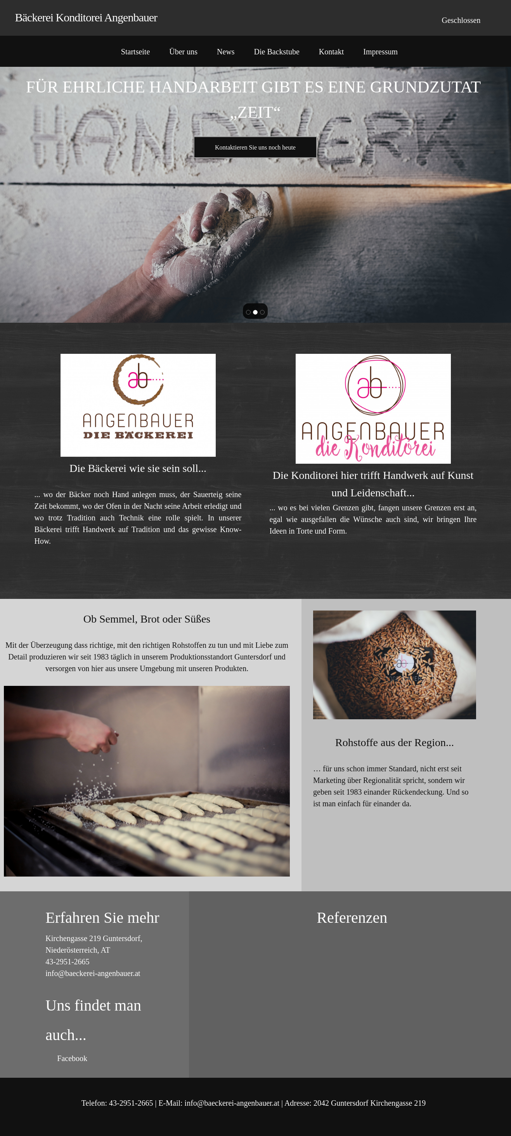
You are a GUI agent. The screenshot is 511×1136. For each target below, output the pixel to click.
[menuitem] (135, 53)
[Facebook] (70, 1058)
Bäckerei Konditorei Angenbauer (86, 17)
